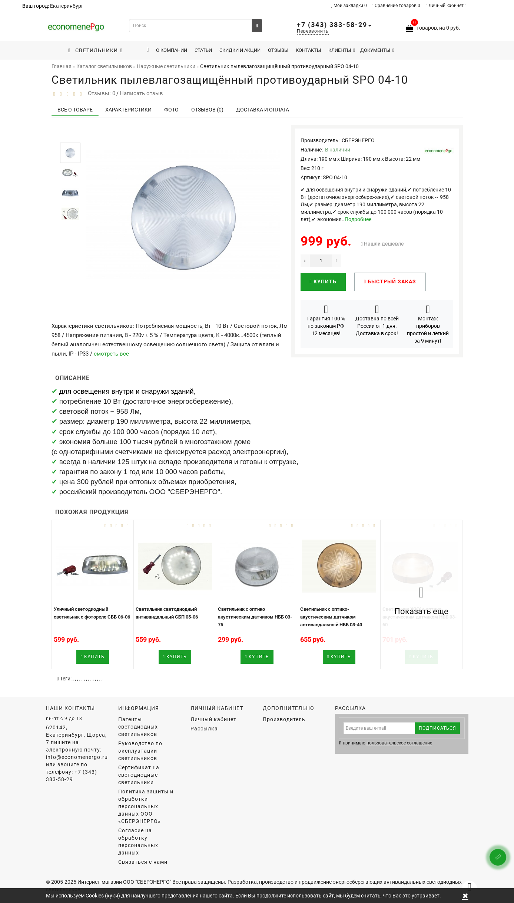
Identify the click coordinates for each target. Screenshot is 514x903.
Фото (171, 110)
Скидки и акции (240, 50)
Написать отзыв (141, 93)
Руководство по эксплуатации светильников (140, 750)
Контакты (308, 50)
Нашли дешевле (384, 244)
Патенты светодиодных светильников (138, 726)
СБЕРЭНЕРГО (358, 140)
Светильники (95, 50)
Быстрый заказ (390, 281)
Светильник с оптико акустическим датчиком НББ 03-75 (255, 616)
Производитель (284, 719)
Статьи (203, 50)
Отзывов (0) (207, 110)
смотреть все (111, 353)
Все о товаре (75, 110)
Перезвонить (313, 31)
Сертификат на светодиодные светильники (138, 774)
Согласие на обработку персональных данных (138, 841)
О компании (171, 50)
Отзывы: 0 (100, 93)
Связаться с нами (143, 862)
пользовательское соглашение (399, 743)
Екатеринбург (66, 6)
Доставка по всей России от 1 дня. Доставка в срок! (377, 320)
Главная (62, 66)
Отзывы (278, 50)
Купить (323, 281)
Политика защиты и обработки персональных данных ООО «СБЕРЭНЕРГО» (145, 806)
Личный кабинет (446, 5)
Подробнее (358, 219)
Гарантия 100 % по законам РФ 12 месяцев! (326, 320)
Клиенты (341, 50)
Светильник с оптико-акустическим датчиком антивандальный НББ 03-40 (331, 616)
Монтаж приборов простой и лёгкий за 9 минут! (428, 324)
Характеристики (128, 110)
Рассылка (204, 729)
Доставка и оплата (262, 110)
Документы (377, 50)
